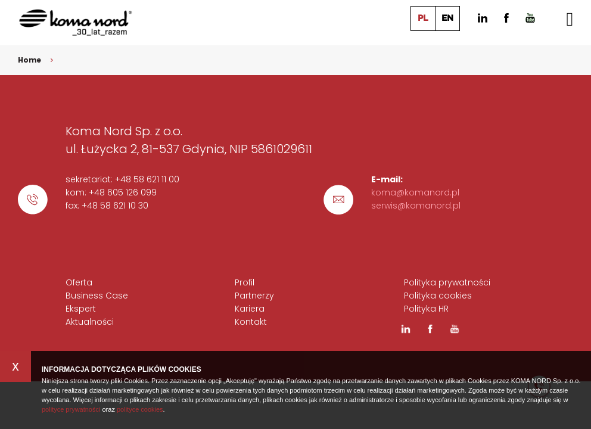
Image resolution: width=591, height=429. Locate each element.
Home (30, 60)
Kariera (250, 309)
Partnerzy (254, 295)
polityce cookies (140, 409)
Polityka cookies (438, 295)
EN (447, 18)
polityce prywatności (71, 409)
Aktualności (90, 322)
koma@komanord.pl (415, 192)
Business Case (97, 295)
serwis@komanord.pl (416, 206)
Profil (244, 282)
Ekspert (81, 309)
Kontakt (251, 322)
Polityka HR (426, 309)
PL (423, 18)
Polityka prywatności (447, 282)
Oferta (79, 282)
